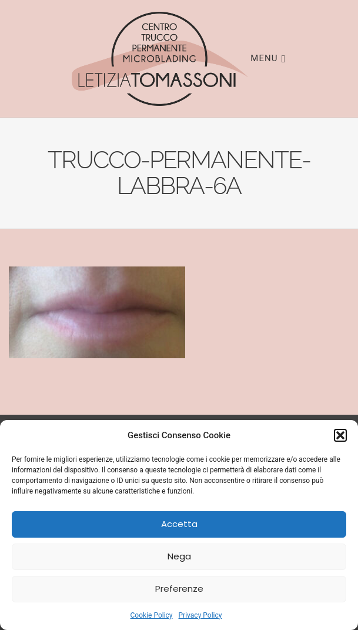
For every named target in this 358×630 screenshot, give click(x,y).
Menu (268, 58)
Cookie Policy (152, 615)
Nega (179, 556)
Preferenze (179, 588)
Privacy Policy (200, 615)
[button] (340, 435)
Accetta (179, 524)
